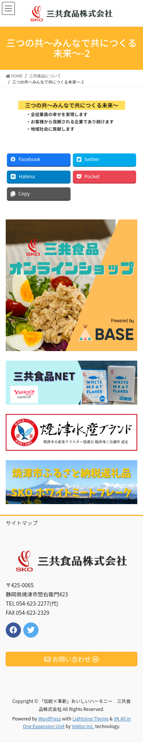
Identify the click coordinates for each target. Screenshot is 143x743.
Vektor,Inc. (83, 726)
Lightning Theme (90, 718)
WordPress (49, 718)
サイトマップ (22, 523)
